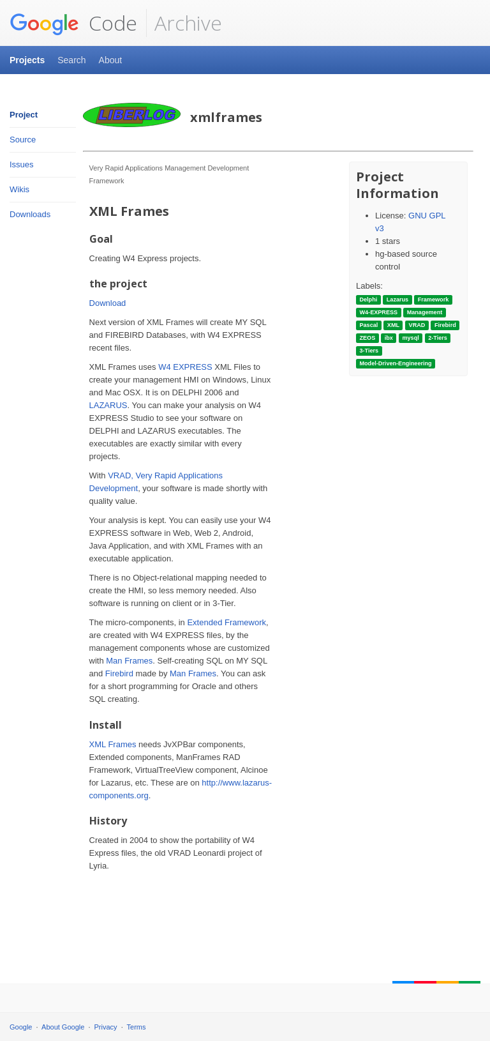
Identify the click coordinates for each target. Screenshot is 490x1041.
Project (24, 114)
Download (107, 303)
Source (23, 139)
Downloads (30, 214)
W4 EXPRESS (185, 367)
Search (71, 60)
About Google (62, 1027)
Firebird (119, 673)
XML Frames (113, 744)
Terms (136, 1027)
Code (73, 23)
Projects (27, 60)
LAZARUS (108, 405)
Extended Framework (226, 622)
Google (21, 1027)
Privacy (105, 1027)
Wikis (19, 189)
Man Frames (129, 660)
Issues (22, 164)
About (110, 60)
